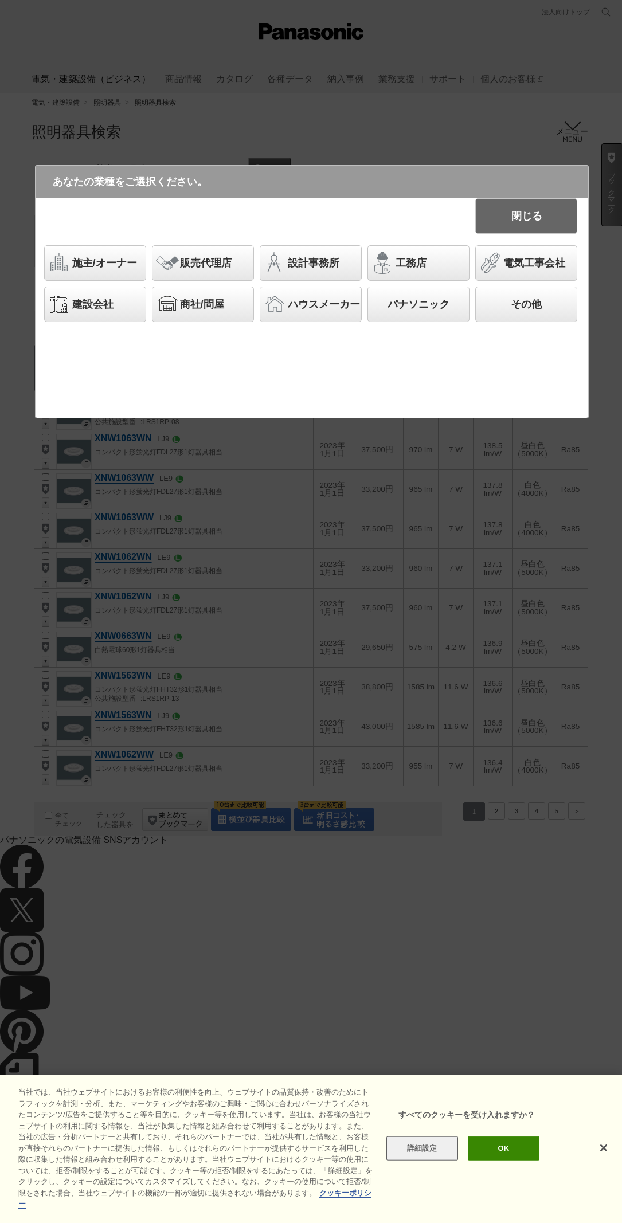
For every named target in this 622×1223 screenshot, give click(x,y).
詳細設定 (422, 1148)
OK (504, 1148)
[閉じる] (603, 1148)
